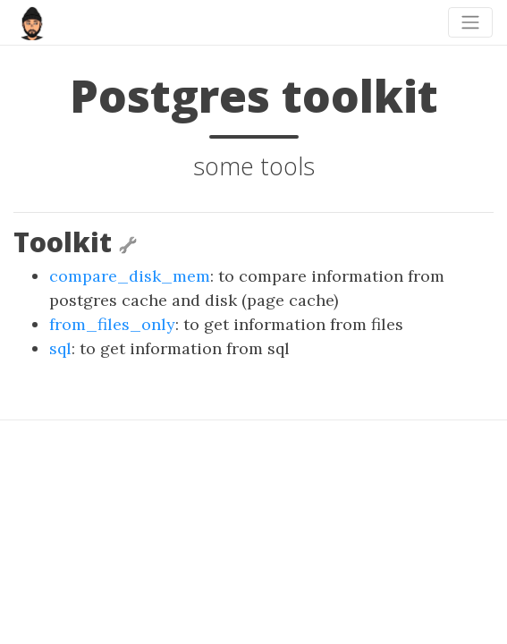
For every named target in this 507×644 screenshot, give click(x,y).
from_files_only (112, 324)
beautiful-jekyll (285, 544)
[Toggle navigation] (470, 22)
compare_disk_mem (129, 276)
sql (60, 348)
